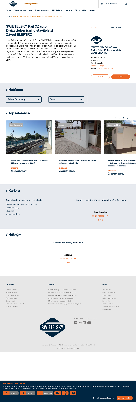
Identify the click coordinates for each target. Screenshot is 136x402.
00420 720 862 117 (100, 214)
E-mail (100, 77)
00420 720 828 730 (105, 69)
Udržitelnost (57, 11)
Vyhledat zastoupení (23, 11)
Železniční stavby (11, 296)
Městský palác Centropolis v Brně (59, 298)
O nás (8, 11)
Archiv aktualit (106, 287)
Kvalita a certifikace (108, 301)
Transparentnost (42, 11)
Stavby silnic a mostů (13, 293)
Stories (92, 11)
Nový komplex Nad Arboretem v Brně (60, 296)
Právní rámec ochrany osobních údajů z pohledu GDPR (76, 342)
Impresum (45, 342)
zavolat (120, 77)
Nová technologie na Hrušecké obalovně (62, 287)
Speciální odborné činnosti (15, 301)
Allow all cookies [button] (124, 398)
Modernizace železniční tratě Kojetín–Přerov (62, 293)
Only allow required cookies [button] (103, 398)
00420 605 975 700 (68, 257)
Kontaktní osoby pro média (111, 304)
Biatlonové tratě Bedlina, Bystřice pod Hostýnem (64, 301)
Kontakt (94, 27)
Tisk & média (80, 11)
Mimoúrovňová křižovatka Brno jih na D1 (62, 290)
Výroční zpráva (106, 293)
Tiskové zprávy (106, 307)
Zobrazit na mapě (97, 66)
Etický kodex (106, 298)
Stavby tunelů (10, 298)
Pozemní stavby (11, 287)
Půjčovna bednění (12, 304)
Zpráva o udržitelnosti (109, 296)
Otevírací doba (116, 27)
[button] (11, 393)
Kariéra (69, 11)
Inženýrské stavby (12, 290)
